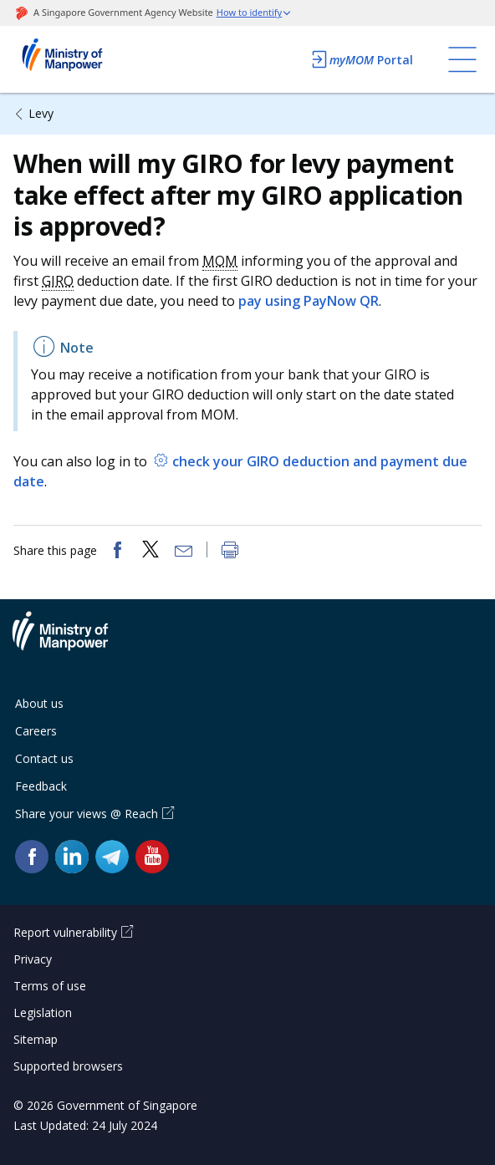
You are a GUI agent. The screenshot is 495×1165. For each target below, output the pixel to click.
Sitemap (35, 1039)
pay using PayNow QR (308, 301)
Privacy (32, 959)
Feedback (41, 786)
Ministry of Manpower (73, 641)
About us (39, 703)
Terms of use (49, 986)
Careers (36, 731)
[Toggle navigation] (462, 59)
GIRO (58, 281)
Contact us (44, 758)
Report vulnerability (65, 932)
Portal (361, 59)
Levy (41, 113)
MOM (219, 261)
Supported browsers (68, 1066)
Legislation (42, 1012)
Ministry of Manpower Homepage (84, 59)
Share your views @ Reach (86, 814)
